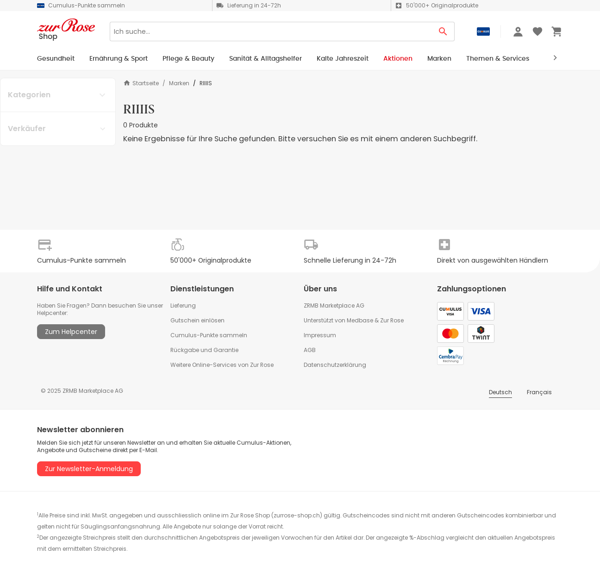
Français (539, 392)
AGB (310, 350)
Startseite (141, 83)
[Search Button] (443, 31)
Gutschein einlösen (197, 320)
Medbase (360, 320)
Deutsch (500, 392)
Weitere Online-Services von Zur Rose (222, 365)
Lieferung (183, 305)
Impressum (320, 335)
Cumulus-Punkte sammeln (208, 335)
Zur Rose (392, 320)
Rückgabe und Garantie (204, 350)
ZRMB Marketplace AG (334, 305)
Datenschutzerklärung (335, 365)
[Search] (271, 31)
